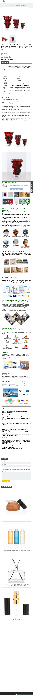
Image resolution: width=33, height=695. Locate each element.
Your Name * (4, 461)
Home (6, 5)
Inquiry (3, 59)
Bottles (9, 5)
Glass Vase (12, 5)
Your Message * (4, 471)
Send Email (10, 59)
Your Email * (4, 464)
